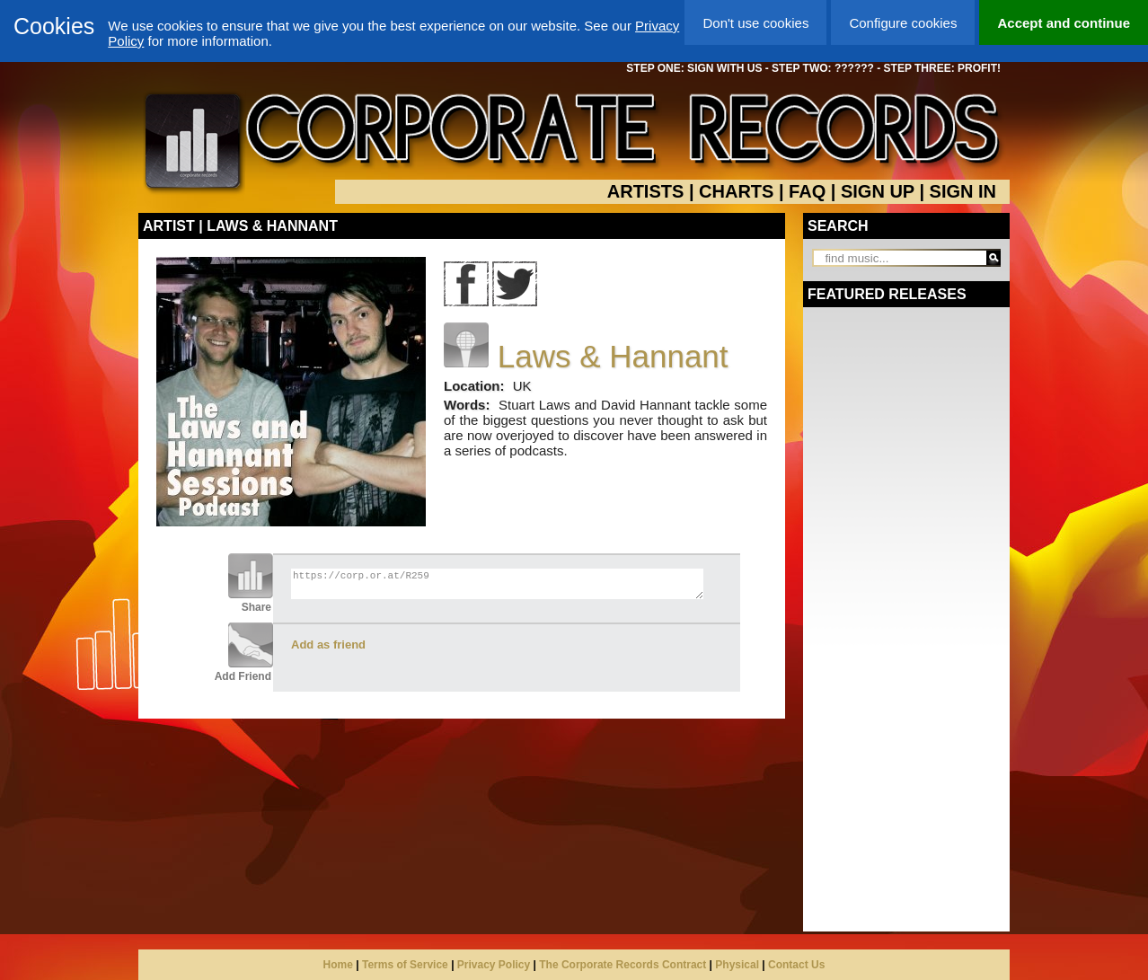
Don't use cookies (755, 23)
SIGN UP (877, 191)
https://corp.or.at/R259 (497, 584)
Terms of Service (405, 964)
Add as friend (328, 644)
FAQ (807, 191)
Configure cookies (903, 23)
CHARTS (736, 191)
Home (338, 964)
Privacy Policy (493, 964)
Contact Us (796, 964)
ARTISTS (645, 191)
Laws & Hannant (613, 356)
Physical (737, 964)
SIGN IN (963, 191)
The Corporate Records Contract (622, 964)
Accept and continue (1063, 23)
